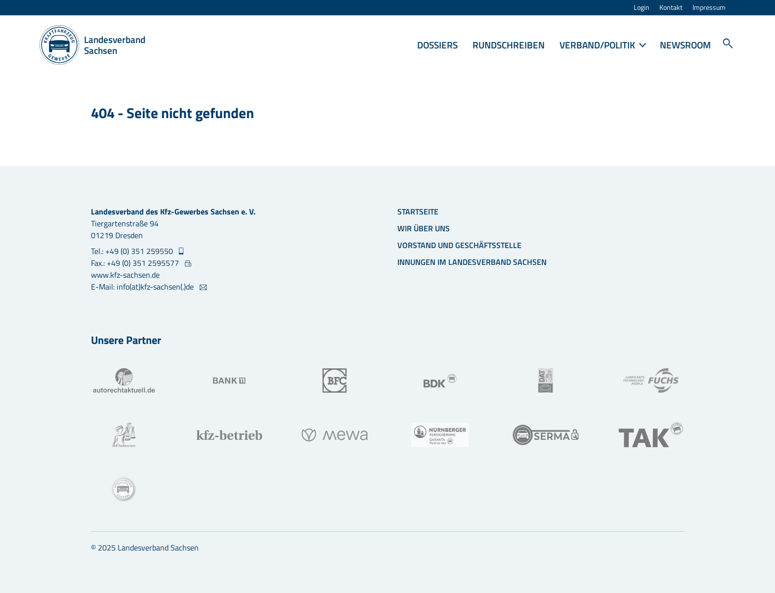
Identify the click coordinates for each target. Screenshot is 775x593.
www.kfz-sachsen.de (125, 275)
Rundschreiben (509, 45)
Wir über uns (423, 228)
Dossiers (437, 45)
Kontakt (671, 7)
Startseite (417, 211)
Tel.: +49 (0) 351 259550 (133, 251)
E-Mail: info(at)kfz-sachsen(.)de (143, 287)
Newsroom (685, 45)
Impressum (709, 7)
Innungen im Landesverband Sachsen (472, 262)
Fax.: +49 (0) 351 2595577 (136, 263)
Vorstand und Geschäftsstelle (459, 245)
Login (641, 7)
